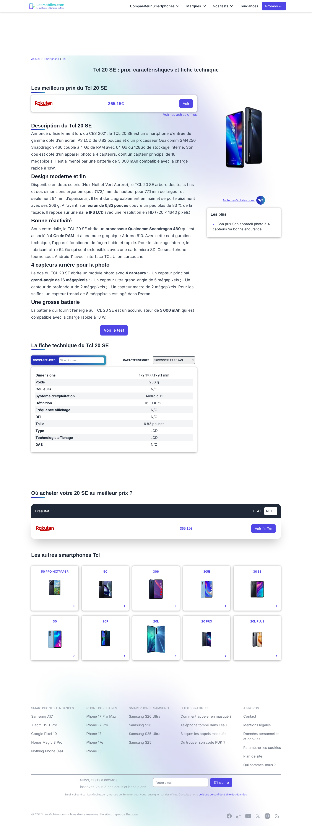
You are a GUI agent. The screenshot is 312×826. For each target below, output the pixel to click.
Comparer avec (44, 360)
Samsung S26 (140, 725)
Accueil (35, 58)
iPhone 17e (94, 742)
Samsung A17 (42, 716)
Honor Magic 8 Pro (46, 742)
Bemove (132, 814)
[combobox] (80, 360)
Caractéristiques (136, 360)
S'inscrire (221, 782)
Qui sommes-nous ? (259, 765)
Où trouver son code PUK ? (202, 742)
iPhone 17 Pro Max (101, 716)
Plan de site (252, 756)
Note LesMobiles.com (244, 200)
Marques (196, 6)
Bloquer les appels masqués (203, 734)
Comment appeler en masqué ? (205, 716)
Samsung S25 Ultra (144, 734)
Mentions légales (257, 725)
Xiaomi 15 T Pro (44, 725)
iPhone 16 (94, 751)
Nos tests (223, 6)
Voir (186, 103)
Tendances (249, 6)
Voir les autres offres (180, 114)
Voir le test (114, 330)
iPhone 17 (93, 734)
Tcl (64, 58)
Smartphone (51, 58)
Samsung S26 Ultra (144, 716)
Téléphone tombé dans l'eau (203, 725)
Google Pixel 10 (44, 734)
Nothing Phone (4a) (47, 751)
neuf (270, 511)
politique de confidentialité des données (223, 794)
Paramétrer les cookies (262, 747)
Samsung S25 (140, 742)
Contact (249, 716)
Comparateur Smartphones (154, 6)
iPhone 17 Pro (97, 725)
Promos (273, 6)
